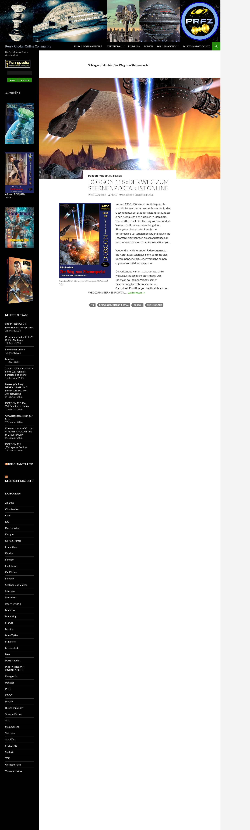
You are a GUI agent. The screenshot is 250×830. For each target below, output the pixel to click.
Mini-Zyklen (12, 635)
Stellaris (9, 751)
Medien (9, 628)
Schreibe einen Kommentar (137, 195)
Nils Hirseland (154, 305)
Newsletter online (15, 349)
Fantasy (9, 578)
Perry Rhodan (114, 46)
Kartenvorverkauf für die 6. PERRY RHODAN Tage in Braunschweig (18, 431)
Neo (7, 654)
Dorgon (148, 46)
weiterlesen (136, 292)
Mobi (9, 197)
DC (7, 521)
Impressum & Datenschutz (196, 46)
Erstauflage (11, 546)
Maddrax (10, 610)
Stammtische (12, 726)
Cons (8, 515)
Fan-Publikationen (166, 46)
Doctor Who (12, 528)
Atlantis (9, 502)
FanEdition (11, 565)
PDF (16, 194)
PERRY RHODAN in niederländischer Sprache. (19, 326)
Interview (10, 591)
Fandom (103, 176)
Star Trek (10, 733)
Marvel (9, 622)
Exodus (9, 553)
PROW (9, 701)
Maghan (9, 358)
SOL (7, 720)
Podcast (9, 682)
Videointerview (13, 770)
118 (92, 305)
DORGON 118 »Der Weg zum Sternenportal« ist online (128, 185)
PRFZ (8, 688)
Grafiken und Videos (16, 584)
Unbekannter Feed (20, 464)
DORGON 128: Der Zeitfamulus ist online (17, 405)
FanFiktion (115, 176)
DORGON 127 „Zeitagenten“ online (16, 446)
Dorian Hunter (13, 540)
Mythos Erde (12, 647)
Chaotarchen (12, 509)
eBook (8, 194)
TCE (7, 758)
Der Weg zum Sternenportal (114, 305)
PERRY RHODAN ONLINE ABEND (14, 668)
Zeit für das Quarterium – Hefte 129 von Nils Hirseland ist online (19, 371)
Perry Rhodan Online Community (28, 46)
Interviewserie (13, 603)
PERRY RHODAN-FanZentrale (88, 46)
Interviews (11, 597)
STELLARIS (11, 745)
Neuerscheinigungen (19, 480)
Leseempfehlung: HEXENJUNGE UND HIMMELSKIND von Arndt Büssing (16, 389)
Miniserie (10, 641)
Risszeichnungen (14, 707)
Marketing (10, 616)
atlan (114, 195)
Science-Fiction (13, 714)
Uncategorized (13, 764)
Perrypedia (134, 46)
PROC (8, 695)
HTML (23, 194)
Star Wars (10, 739)
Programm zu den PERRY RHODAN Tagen (19, 338)
